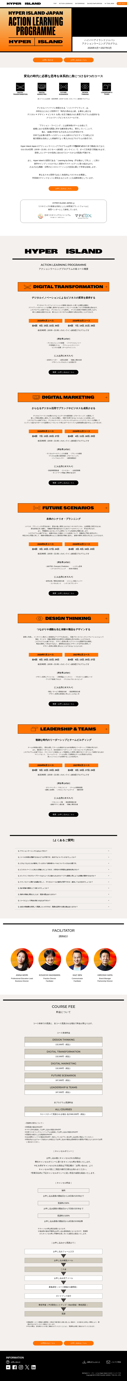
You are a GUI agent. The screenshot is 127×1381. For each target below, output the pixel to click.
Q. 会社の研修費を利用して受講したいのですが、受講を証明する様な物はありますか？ (48, 907)
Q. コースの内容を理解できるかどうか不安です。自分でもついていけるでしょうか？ (47, 857)
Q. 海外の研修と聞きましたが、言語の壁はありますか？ (37, 894)
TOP (54, 3)
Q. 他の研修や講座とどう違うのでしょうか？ (33, 888)
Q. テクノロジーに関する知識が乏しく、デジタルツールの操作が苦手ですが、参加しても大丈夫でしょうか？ (55, 882)
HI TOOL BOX (109, 3)
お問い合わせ (122, 3)
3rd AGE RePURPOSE (94, 3)
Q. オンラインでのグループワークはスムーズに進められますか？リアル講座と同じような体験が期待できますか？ (57, 876)
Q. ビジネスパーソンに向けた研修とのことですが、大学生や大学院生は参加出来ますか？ (48, 869)
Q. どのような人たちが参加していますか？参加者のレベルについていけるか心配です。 (48, 863)
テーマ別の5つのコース (79, 146)
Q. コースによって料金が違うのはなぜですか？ (34, 900)
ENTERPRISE (80, 3)
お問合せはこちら (48, 1343)
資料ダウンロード (93, 1362)
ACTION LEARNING (66, 3)
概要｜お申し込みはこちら (63, 372)
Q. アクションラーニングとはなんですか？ (32, 851)
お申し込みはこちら (79, 60)
